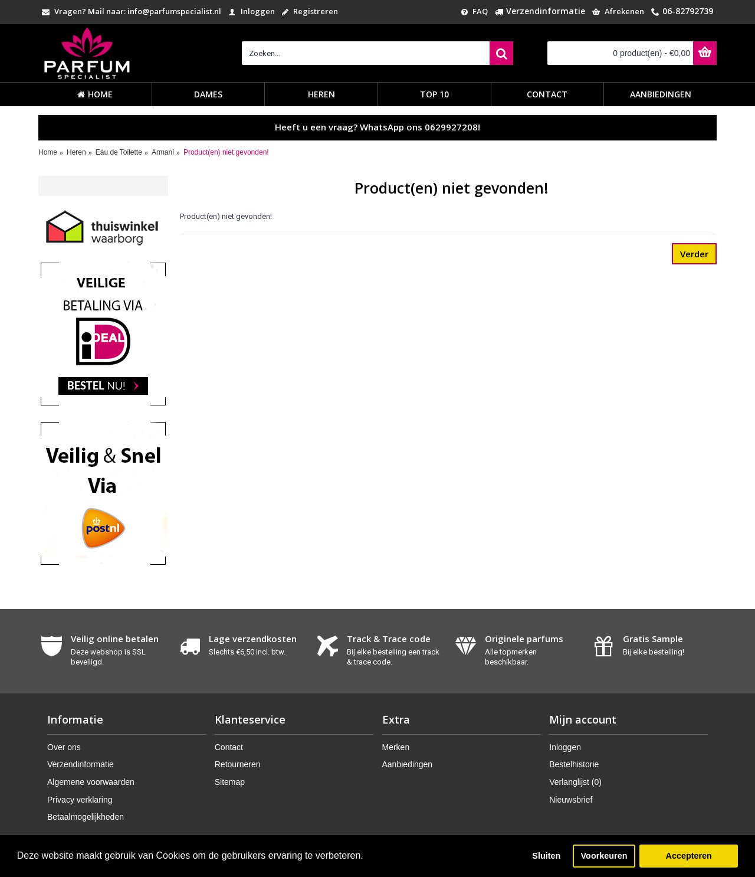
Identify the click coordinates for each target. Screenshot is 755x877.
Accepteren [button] (688, 855)
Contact (229, 747)
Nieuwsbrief (570, 799)
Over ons (64, 747)
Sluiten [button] (546, 855)
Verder (694, 254)
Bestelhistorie (574, 764)
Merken (396, 747)
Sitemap (230, 782)
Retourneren (238, 764)
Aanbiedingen (407, 764)
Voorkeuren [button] (604, 855)
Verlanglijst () (575, 782)
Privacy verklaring (79, 799)
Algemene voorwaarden (90, 782)
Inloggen (565, 747)
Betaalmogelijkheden (85, 817)
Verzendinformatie (80, 764)
